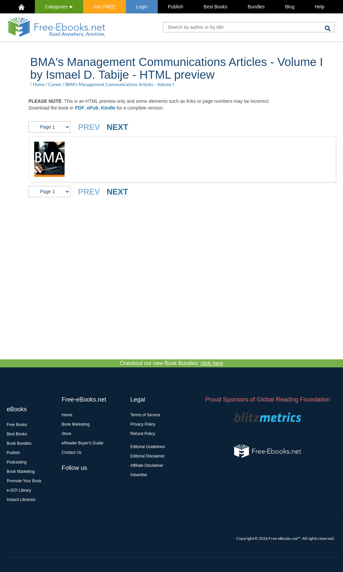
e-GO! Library (19, 490)
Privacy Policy (142, 424)
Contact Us (71, 452)
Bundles (256, 6)
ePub (92, 108)
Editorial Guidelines (147, 446)
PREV (89, 127)
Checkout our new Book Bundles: (171, 363)
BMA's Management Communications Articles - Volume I (119, 84)
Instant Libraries (21, 499)
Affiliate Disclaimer (146, 465)
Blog (289, 6)
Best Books (215, 6)
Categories (59, 6)
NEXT (117, 127)
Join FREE (104, 6)
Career (55, 84)
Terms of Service (145, 415)
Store (66, 433)
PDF (79, 108)
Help (320, 6)
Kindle (108, 108)
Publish (175, 6)
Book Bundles (19, 443)
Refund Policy (142, 433)
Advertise (138, 475)
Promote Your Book (24, 481)
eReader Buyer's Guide (82, 443)
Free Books (17, 424)
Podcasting (16, 462)
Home (39, 84)
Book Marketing (21, 471)
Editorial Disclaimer (147, 456)
